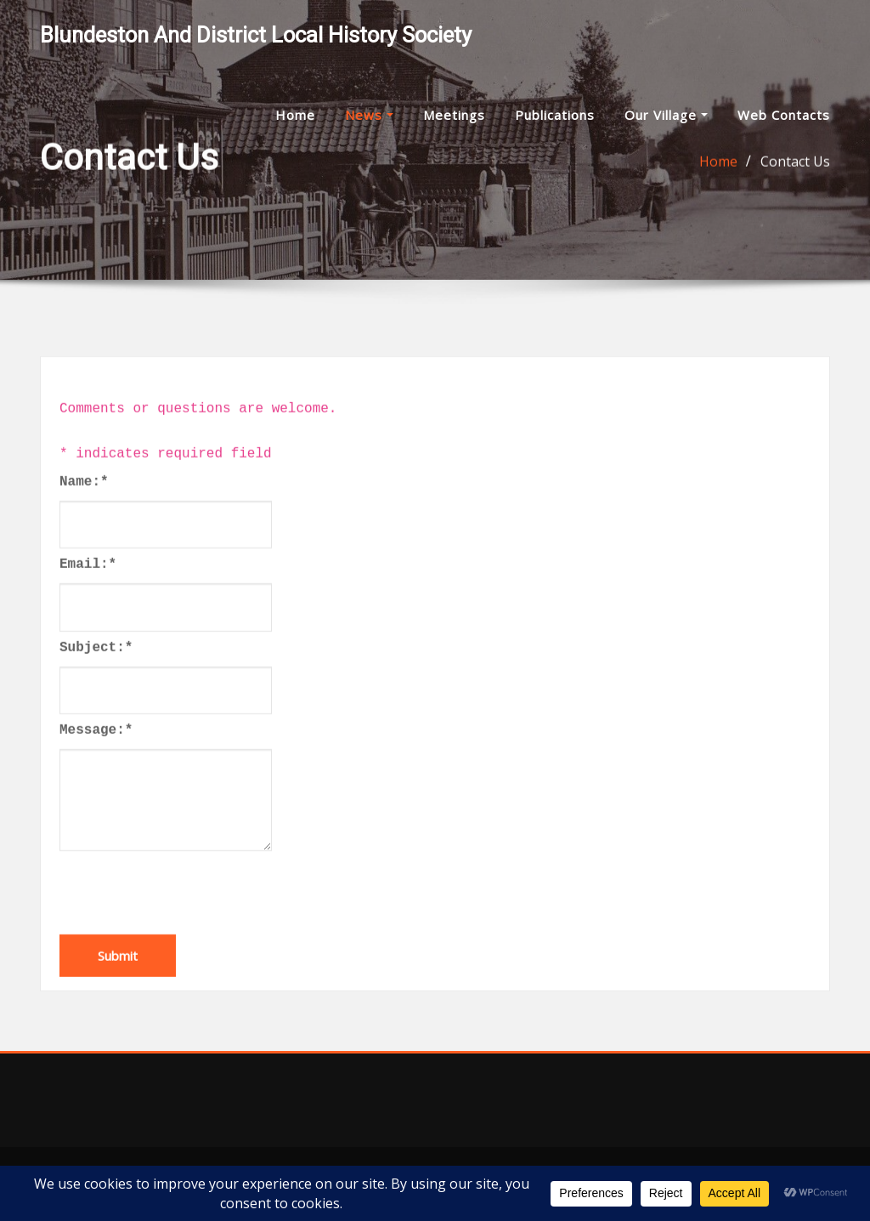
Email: (87, 585)
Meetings (454, 114)
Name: (84, 502)
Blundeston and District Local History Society (256, 35)
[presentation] (188, 909)
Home (295, 114)
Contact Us (795, 163)
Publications (555, 114)
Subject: (96, 668)
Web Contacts (783, 114)
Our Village (666, 114)
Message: (96, 750)
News (369, 114)
